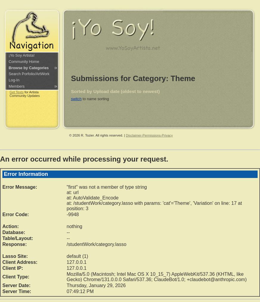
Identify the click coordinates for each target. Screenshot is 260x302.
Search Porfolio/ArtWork (29, 74)
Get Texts (17, 92)
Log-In (14, 80)
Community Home (24, 61)
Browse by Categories (29, 68)
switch (76, 99)
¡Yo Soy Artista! (22, 55)
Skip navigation (13, 2)
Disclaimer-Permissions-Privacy (149, 135)
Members (16, 86)
